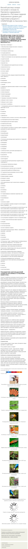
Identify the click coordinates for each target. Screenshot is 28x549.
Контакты (3, 544)
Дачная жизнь (14, 2)
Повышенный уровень (20, 368)
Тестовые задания (14, 368)
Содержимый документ (7, 368)
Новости (14, 4)
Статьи (18, 4)
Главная (9, 4)
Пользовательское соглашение (9, 544)
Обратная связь (4, 547)
